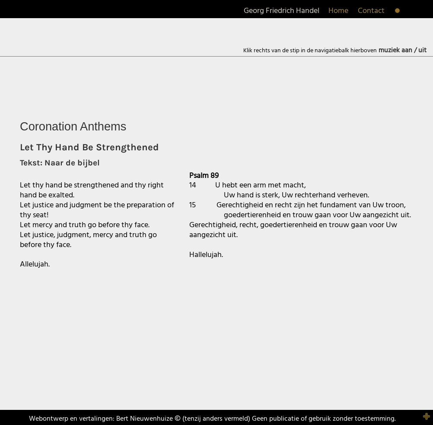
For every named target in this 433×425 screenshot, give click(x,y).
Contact (371, 11)
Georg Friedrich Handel (281, 11)
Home (338, 11)
